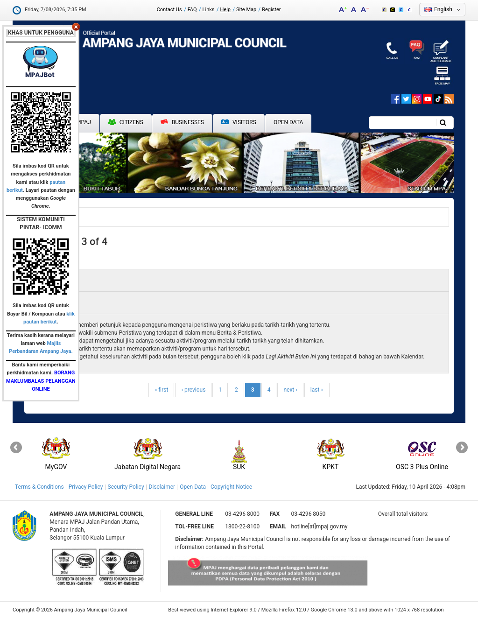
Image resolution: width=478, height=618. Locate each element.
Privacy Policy (86, 487)
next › (290, 389)
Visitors (238, 122)
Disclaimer (162, 487)
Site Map (246, 10)
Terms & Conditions (39, 487)
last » (316, 389)
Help (225, 10)
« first (161, 389)
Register (271, 10)
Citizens (125, 122)
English (443, 9)
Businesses (182, 122)
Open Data (288, 122)
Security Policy (126, 487)
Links (209, 10)
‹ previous (193, 389)
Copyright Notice (231, 487)
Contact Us (169, 10)
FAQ (192, 10)
